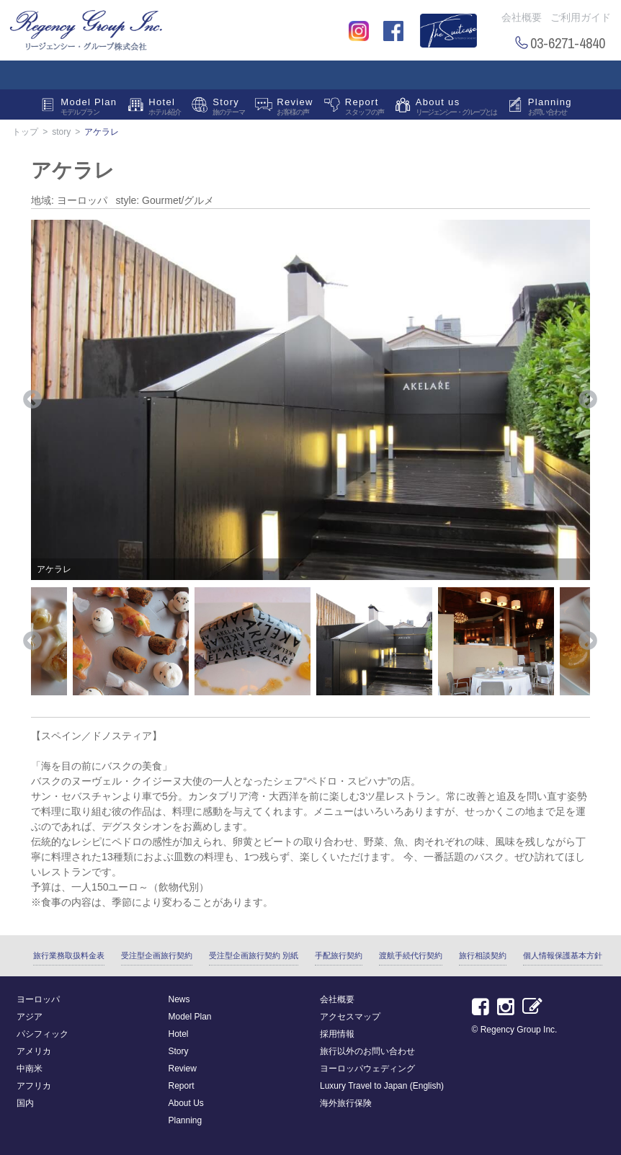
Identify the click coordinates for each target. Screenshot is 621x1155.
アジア (30, 1017)
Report (364, 108)
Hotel (164, 108)
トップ (25, 132)
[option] (310, 400)
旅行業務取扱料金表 (68, 955)
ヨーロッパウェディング (367, 1068)
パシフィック (42, 1034)
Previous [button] (32, 400)
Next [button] (588, 400)
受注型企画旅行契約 (156, 955)
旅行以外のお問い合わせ (367, 1051)
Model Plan (89, 108)
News (179, 999)
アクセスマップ (350, 1017)
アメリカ (34, 1051)
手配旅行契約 (338, 955)
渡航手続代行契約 (410, 955)
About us (456, 108)
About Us (186, 1103)
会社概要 (521, 17)
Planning (550, 108)
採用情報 (337, 1034)
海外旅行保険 (346, 1103)
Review (295, 108)
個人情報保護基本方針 (562, 955)
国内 (25, 1103)
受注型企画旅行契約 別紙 (253, 955)
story (61, 132)
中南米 (30, 1068)
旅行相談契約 (482, 955)
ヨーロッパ (38, 999)
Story (229, 108)
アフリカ (34, 1086)
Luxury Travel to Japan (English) (382, 1086)
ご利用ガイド (580, 17)
